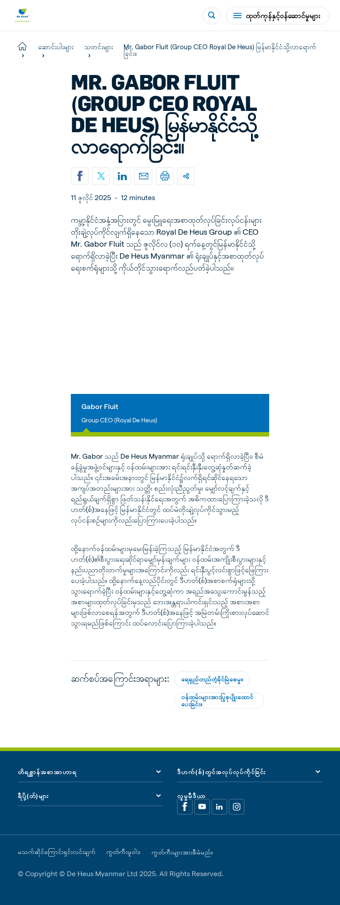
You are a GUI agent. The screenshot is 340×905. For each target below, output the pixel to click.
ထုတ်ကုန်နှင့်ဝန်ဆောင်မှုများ (276, 15)
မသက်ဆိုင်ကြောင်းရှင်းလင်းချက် (57, 851)
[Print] (165, 176)
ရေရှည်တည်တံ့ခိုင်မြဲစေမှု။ (212, 679)
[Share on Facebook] (80, 176)
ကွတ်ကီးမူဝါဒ (123, 851)
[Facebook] (185, 806)
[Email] (143, 176)
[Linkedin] (122, 176)
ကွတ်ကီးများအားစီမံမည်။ (182, 851)
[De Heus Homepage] (22, 15)
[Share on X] (101, 176)
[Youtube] (202, 806)
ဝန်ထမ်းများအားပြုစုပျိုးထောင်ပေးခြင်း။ (217, 700)
